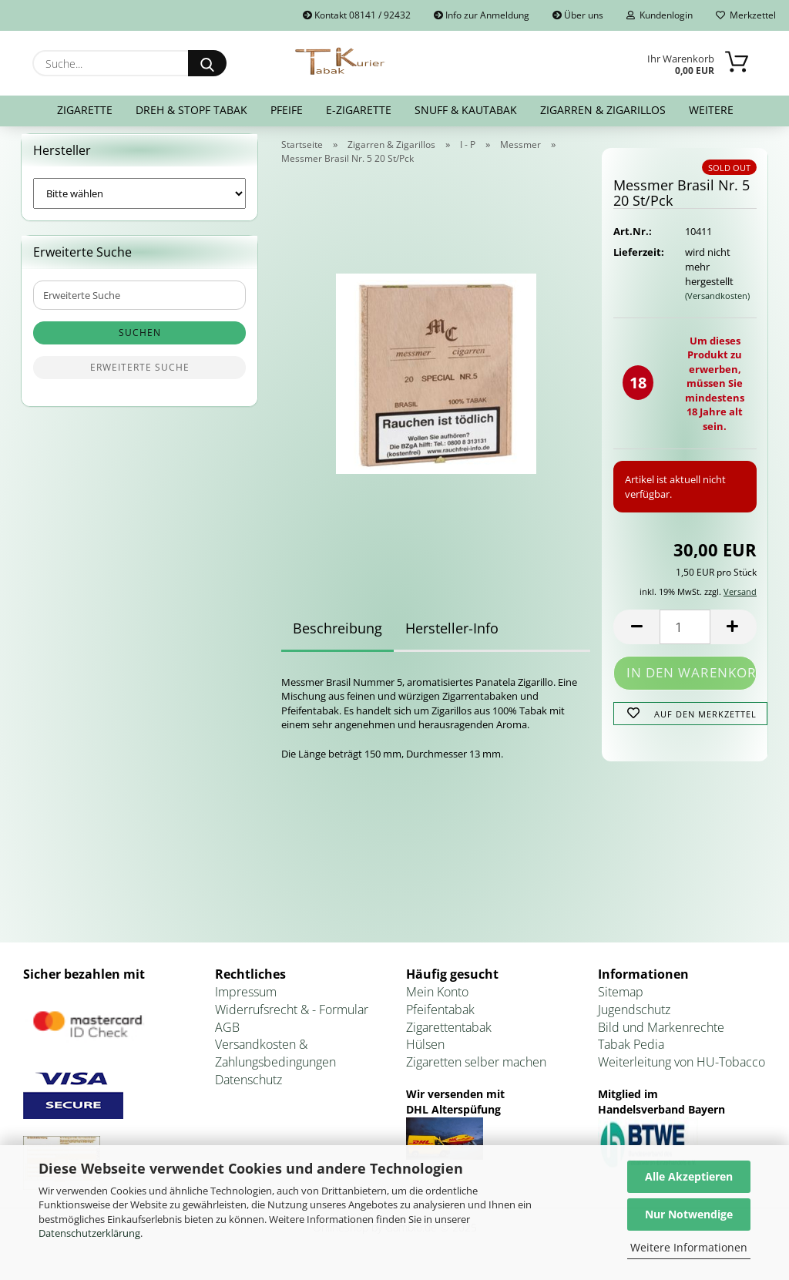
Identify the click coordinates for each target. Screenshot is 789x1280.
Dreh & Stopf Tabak (191, 109)
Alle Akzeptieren (689, 1176)
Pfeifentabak (440, 1018)
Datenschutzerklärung (89, 1233)
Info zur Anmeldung (481, 15)
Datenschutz (248, 1089)
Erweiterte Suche (140, 377)
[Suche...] (207, 63)
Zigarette (84, 109)
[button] (636, 636)
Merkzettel (746, 15)
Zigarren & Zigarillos (603, 109)
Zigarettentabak (449, 1036)
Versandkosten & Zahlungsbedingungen (275, 1063)
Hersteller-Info (452, 637)
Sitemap (620, 1001)
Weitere (711, 109)
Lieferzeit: (637, 262)
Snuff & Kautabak (466, 109)
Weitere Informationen (688, 1247)
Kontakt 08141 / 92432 (357, 15)
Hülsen (425, 1054)
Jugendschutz (634, 1018)
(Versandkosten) (717, 305)
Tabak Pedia (631, 1054)
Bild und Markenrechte (661, 1036)
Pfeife (286, 109)
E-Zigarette (358, 109)
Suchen (140, 342)
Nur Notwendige (689, 1214)
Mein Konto (437, 1001)
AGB (227, 1036)
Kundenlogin (659, 15)
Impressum (246, 1001)
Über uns (577, 15)
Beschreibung (337, 637)
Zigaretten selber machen (476, 1071)
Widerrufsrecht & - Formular (291, 1018)
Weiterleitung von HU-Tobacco (681, 1071)
